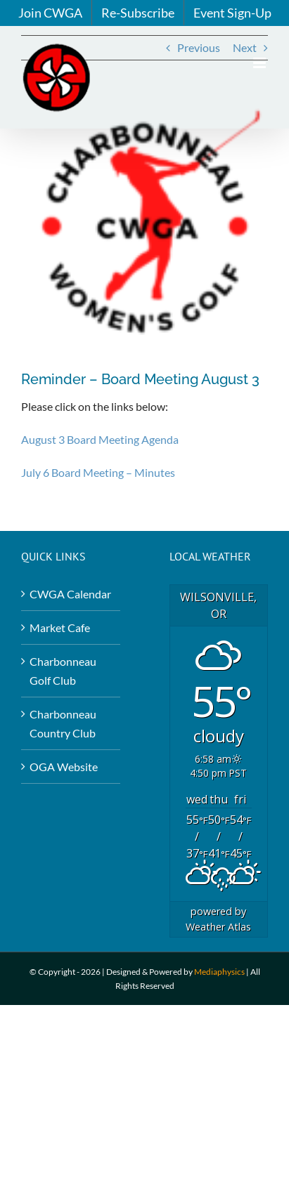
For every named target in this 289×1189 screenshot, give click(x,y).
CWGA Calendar (70, 593)
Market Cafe (60, 627)
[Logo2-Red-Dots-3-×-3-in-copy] (144, 226)
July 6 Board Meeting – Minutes (98, 472)
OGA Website (64, 766)
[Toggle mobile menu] (260, 62)
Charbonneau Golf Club (63, 671)
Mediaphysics (219, 971)
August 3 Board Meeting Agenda (100, 439)
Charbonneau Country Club (63, 723)
